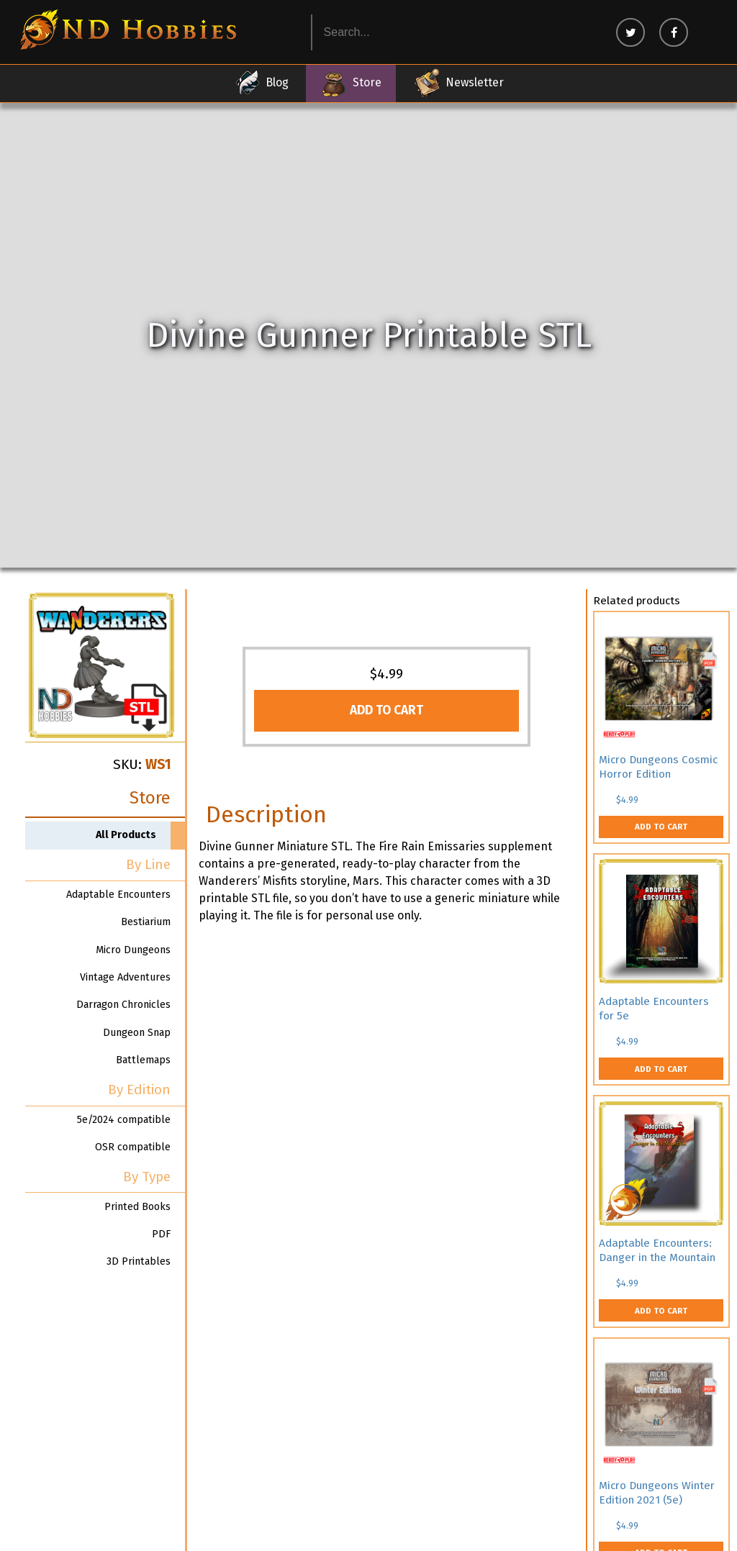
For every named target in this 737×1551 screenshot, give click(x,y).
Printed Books (137, 1207)
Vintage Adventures (125, 977)
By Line (148, 864)
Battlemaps (143, 1060)
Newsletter (458, 82)
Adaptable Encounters (118, 894)
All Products (126, 835)
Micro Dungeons (133, 950)
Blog (261, 82)
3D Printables (139, 1261)
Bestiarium (146, 922)
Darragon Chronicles (123, 1005)
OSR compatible (133, 1147)
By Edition (139, 1089)
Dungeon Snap (137, 1033)
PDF (161, 1234)
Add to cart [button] (386, 710)
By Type (147, 1176)
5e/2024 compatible (124, 1120)
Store (350, 82)
